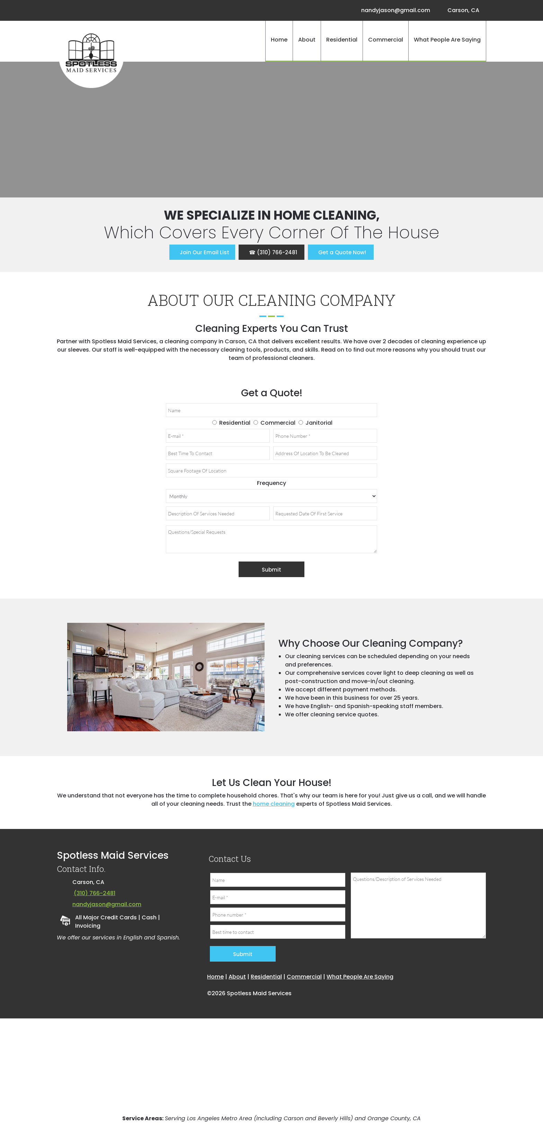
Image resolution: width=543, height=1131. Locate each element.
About (237, 977)
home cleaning (274, 804)
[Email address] (394, 10)
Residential (266, 977)
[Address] (461, 10)
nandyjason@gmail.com (106, 904)
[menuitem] (279, 41)
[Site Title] (91, 55)
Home (215, 977)
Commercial (304, 977)
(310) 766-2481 (94, 893)
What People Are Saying (360, 977)
